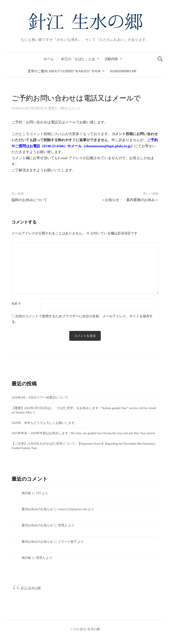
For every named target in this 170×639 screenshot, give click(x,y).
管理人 (62, 525)
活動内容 (111, 59)
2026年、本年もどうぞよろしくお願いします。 (45, 423)
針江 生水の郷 (31, 588)
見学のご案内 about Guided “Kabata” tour (64, 71)
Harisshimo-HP (123, 71)
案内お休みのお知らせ (37, 509)
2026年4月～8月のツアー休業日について (40, 397)
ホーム (49, 59)
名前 (16, 303)
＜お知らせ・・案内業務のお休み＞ (129, 200)
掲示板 (26, 493)
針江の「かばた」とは (78, 59)
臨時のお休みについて (29, 200)
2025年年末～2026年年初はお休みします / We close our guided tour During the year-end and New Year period (83, 433)
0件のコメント (70, 108)
